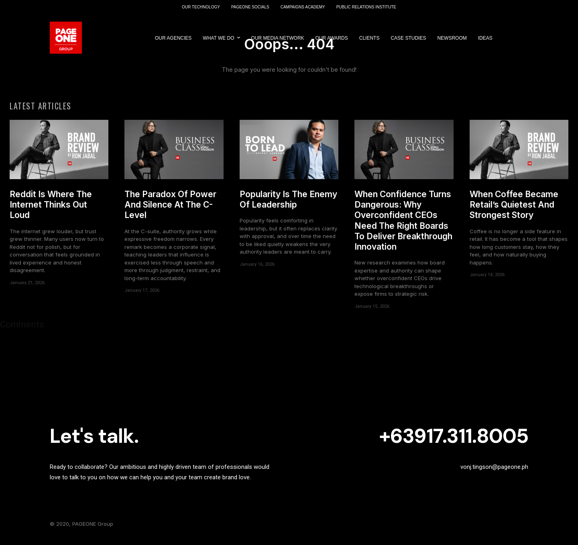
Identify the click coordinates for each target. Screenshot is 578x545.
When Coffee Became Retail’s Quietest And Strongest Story (514, 208)
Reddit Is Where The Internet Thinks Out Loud (51, 208)
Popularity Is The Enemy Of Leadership (288, 203)
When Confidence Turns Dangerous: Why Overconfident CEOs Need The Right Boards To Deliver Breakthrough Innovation (403, 224)
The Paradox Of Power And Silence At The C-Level (170, 208)
